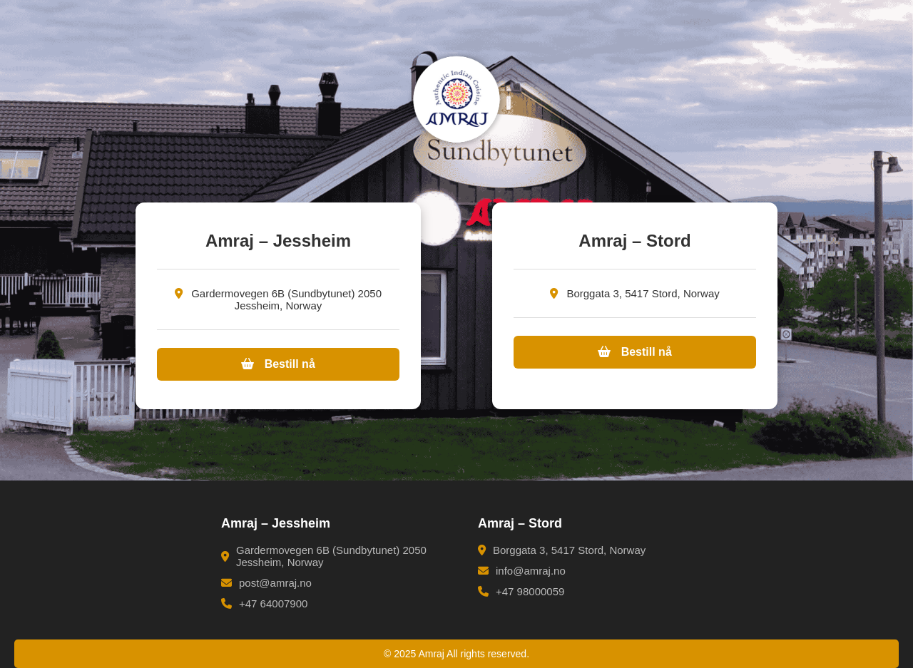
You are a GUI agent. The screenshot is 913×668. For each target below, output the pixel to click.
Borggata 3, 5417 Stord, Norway (562, 550)
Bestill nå (278, 364)
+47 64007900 (264, 603)
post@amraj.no (266, 583)
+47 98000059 (521, 591)
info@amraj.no (522, 571)
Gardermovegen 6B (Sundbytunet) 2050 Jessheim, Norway (324, 556)
